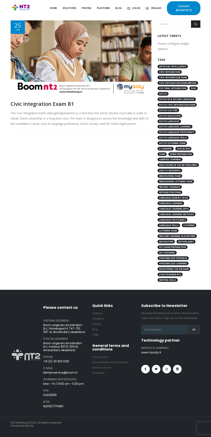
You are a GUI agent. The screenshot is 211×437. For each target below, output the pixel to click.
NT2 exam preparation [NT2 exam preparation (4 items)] (172, 247)
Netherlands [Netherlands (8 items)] (186, 241)
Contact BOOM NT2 (184, 8)
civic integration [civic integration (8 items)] (169, 72)
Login (95, 334)
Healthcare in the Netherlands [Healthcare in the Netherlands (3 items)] (178, 165)
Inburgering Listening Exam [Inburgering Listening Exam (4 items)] (175, 181)
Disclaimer (98, 373)
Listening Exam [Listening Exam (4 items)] (168, 230)
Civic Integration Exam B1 (42, 103)
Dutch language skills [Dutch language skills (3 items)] (173, 137)
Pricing (86, 8)
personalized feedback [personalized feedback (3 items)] (173, 258)
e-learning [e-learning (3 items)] (165, 148)
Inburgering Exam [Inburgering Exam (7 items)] (170, 176)
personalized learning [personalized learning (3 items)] (173, 263)
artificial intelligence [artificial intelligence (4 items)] (172, 66)
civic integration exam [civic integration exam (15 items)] (173, 77)
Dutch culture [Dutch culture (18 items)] (168, 110)
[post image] (81, 57)
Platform (103, 8)
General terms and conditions (110, 362)
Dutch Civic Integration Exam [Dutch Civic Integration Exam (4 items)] (177, 104)
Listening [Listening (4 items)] (189, 225)
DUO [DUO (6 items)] (193, 88)
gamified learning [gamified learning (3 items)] (170, 159)
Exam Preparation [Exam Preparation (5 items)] (181, 154)
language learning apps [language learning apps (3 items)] (174, 208)
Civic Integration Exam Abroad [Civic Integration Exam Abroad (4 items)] (178, 83)
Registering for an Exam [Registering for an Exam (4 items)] (174, 269)
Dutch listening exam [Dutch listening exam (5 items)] (172, 143)
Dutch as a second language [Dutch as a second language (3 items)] (176, 99)
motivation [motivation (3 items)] (166, 241)
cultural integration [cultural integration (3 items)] (172, 88)
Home (53, 8)
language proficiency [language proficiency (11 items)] (172, 219)
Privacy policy (100, 357)
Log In (133, 8)
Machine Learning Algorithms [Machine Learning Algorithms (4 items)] (177, 236)
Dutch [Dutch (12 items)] (163, 93)
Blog (118, 8)
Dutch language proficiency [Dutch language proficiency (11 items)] (176, 132)
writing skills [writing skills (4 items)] (167, 280)
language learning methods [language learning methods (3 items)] (176, 214)
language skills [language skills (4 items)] (169, 225)
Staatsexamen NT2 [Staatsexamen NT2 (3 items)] (170, 274)
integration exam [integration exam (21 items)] (170, 192)
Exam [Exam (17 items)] (162, 154)
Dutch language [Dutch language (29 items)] (169, 121)
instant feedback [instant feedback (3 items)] (169, 187)
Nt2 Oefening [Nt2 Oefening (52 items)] (167, 252)
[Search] (195, 24)
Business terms (101, 367)
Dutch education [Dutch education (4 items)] (169, 115)
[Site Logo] (21, 8)
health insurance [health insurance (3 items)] (170, 170)
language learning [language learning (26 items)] (170, 203)
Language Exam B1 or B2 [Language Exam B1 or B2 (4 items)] (173, 197)
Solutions (69, 8)
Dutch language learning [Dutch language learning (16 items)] (175, 126)
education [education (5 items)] (183, 148)
